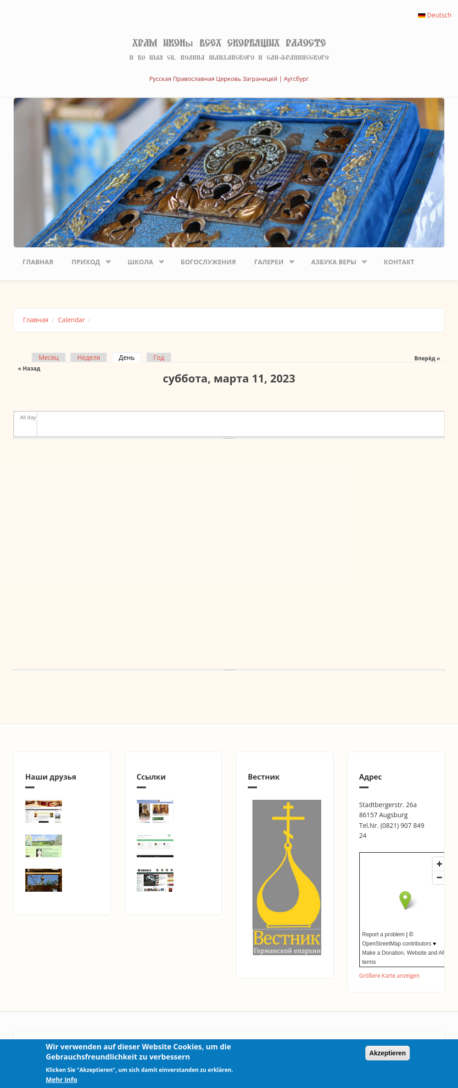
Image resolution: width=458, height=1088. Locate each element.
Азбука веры (336, 259)
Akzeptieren (387, 1053)
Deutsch (435, 15)
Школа (142, 259)
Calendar (71, 319)
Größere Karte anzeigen (389, 975)
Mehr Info (62, 1079)
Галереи (271, 259)
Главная (37, 261)
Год (158, 357)
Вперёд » (427, 358)
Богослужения (208, 261)
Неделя (88, 357)
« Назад (29, 368)
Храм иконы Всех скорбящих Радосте (228, 43)
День (130, 357)
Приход (87, 259)
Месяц (49, 357)
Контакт (399, 261)
